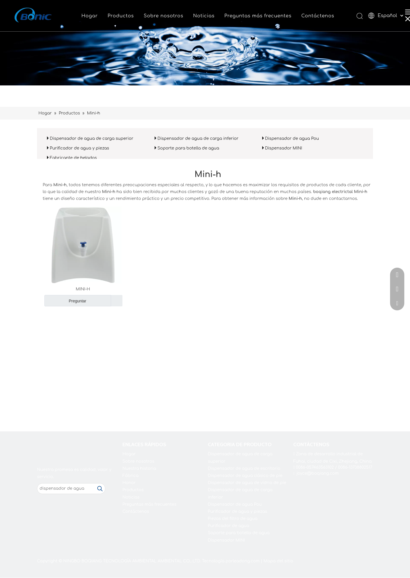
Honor (129, 483)
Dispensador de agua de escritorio (244, 468)
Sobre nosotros (163, 16)
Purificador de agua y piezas (79, 148)
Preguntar (65, 300)
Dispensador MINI (283, 148)
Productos (121, 16)
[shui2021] (205, 42)
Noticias (203, 16)
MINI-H (83, 289)
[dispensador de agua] (66, 488)
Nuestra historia (139, 468)
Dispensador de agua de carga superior (91, 138)
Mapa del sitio (278, 561)
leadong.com (246, 561)
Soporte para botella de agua (188, 148)
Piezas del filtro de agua (232, 518)
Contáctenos (317, 16)
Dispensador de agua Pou (292, 138)
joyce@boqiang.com (318, 473)
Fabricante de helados (73, 158)
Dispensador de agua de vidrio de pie (247, 483)
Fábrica (130, 476)
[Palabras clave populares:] (100, 488)
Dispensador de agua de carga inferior (198, 138)
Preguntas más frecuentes (258, 16)
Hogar (89, 16)
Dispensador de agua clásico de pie (245, 476)
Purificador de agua (228, 526)
